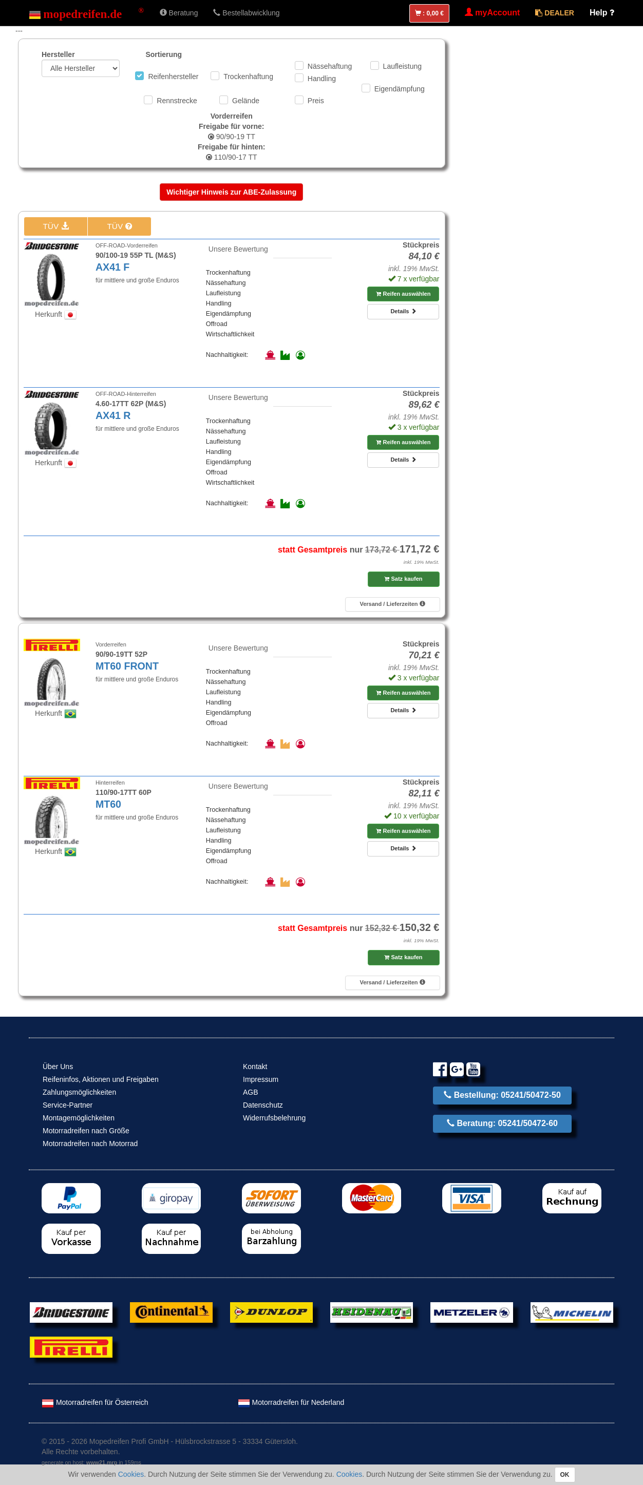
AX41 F (112, 267)
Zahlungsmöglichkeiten (79, 1092)
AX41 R (113, 415)
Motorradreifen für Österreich (95, 1402)
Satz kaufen (403, 579)
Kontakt (255, 1066)
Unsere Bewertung (238, 249)
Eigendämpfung (399, 89)
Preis (316, 101)
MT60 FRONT (127, 666)
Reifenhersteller (173, 76)
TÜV (55, 226)
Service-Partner (67, 1105)
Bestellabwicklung (246, 13)
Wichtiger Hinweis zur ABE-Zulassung (231, 192)
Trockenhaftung (248, 76)
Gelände (245, 101)
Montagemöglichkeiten (79, 1118)
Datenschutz (263, 1105)
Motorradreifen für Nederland (291, 1402)
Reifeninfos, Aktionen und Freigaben (101, 1079)
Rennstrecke (177, 101)
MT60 (108, 804)
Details (403, 311)
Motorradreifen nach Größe (86, 1131)
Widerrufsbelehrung (274, 1118)
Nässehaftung (330, 66)
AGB (250, 1092)
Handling (322, 78)
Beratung (179, 13)
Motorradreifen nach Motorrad (90, 1143)
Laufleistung (402, 66)
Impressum (260, 1079)
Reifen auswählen (403, 294)
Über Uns (58, 1066)
